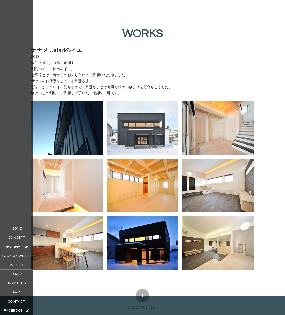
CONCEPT (16, 237)
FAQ (16, 292)
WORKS (16, 265)
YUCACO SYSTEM (17, 256)
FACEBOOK (16, 310)
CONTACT (17, 301)
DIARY (17, 274)
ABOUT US (17, 283)
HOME (17, 228)
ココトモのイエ (142, 282)
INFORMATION (17, 246)
